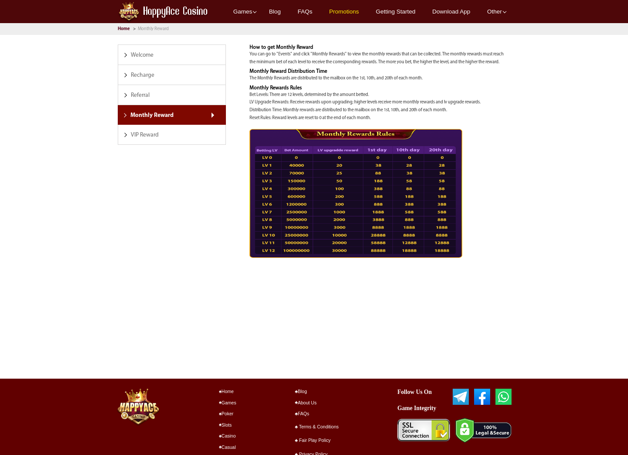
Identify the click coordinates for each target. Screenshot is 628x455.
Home (124, 29)
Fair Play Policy (313, 440)
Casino (227, 435)
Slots (225, 425)
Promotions (344, 11)
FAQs (304, 11)
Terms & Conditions (316, 426)
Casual (227, 447)
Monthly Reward (153, 29)
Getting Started (396, 11)
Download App (451, 11)
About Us (306, 402)
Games (243, 11)
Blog (275, 11)
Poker (226, 413)
